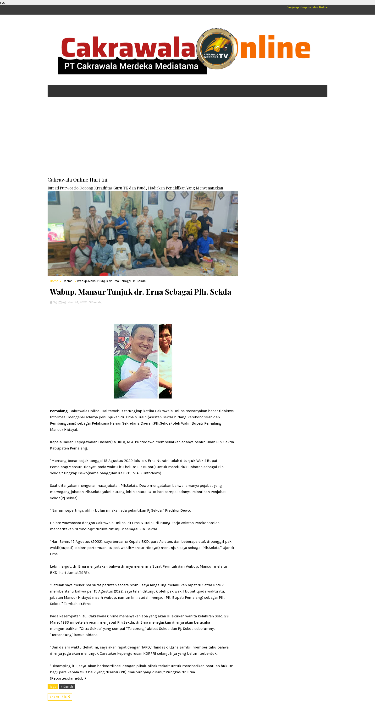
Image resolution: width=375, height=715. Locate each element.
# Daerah (67, 686)
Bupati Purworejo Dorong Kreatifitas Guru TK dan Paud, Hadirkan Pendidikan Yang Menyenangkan (135, 187)
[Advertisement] (187, 137)
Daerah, (96, 302)
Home (54, 281)
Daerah (67, 281)
